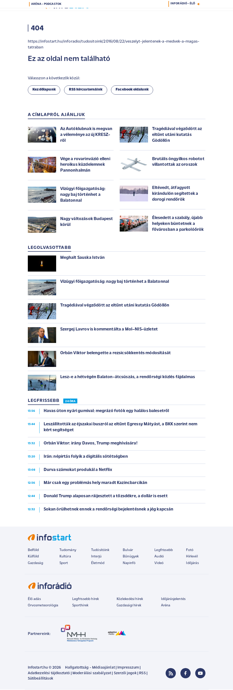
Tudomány (67, 551)
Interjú (96, 557)
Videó (159, 564)
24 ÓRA (70, 401)
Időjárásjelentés (173, 600)
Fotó (189, 551)
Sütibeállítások (40, 679)
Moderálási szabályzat (91, 674)
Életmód (97, 564)
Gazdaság (35, 564)
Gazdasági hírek (129, 606)
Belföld (33, 551)
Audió (159, 557)
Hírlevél (192, 557)
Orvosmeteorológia (43, 606)
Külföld (33, 557)
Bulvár (128, 551)
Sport (63, 564)
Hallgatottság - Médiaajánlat (90, 668)
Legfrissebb (163, 551)
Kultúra (65, 557)
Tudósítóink (100, 551)
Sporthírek (80, 606)
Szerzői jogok (125, 674)
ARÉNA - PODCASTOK (46, 4)
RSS (142, 674)
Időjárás (192, 564)
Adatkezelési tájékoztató (49, 674)
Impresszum (128, 668)
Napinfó (129, 564)
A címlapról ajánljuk (56, 115)
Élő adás (34, 600)
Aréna (165, 606)
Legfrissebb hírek (85, 600)
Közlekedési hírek (130, 600)
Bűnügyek (131, 557)
